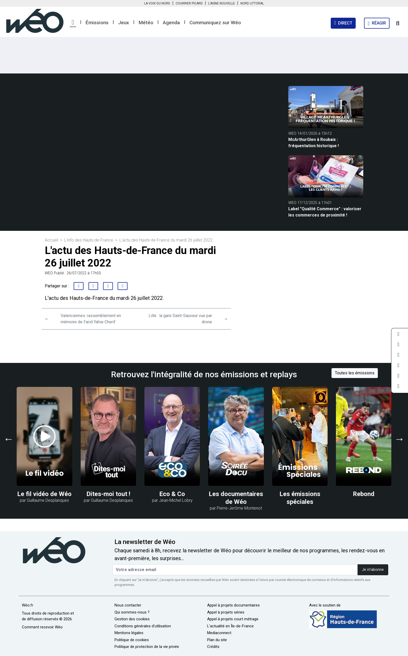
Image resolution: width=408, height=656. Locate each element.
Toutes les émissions (354, 372)
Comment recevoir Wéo (42, 627)
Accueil (51, 240)
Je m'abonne (373, 569)
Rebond (363, 494)
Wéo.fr (27, 605)
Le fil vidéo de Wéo (44, 494)
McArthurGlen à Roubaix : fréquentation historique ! (313, 142)
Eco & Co (172, 494)
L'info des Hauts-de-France (88, 240)
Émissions (97, 23)
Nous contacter (127, 605)
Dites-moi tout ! (108, 494)
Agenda (171, 23)
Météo (146, 23)
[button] (73, 23)
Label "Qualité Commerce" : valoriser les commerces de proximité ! (324, 212)
